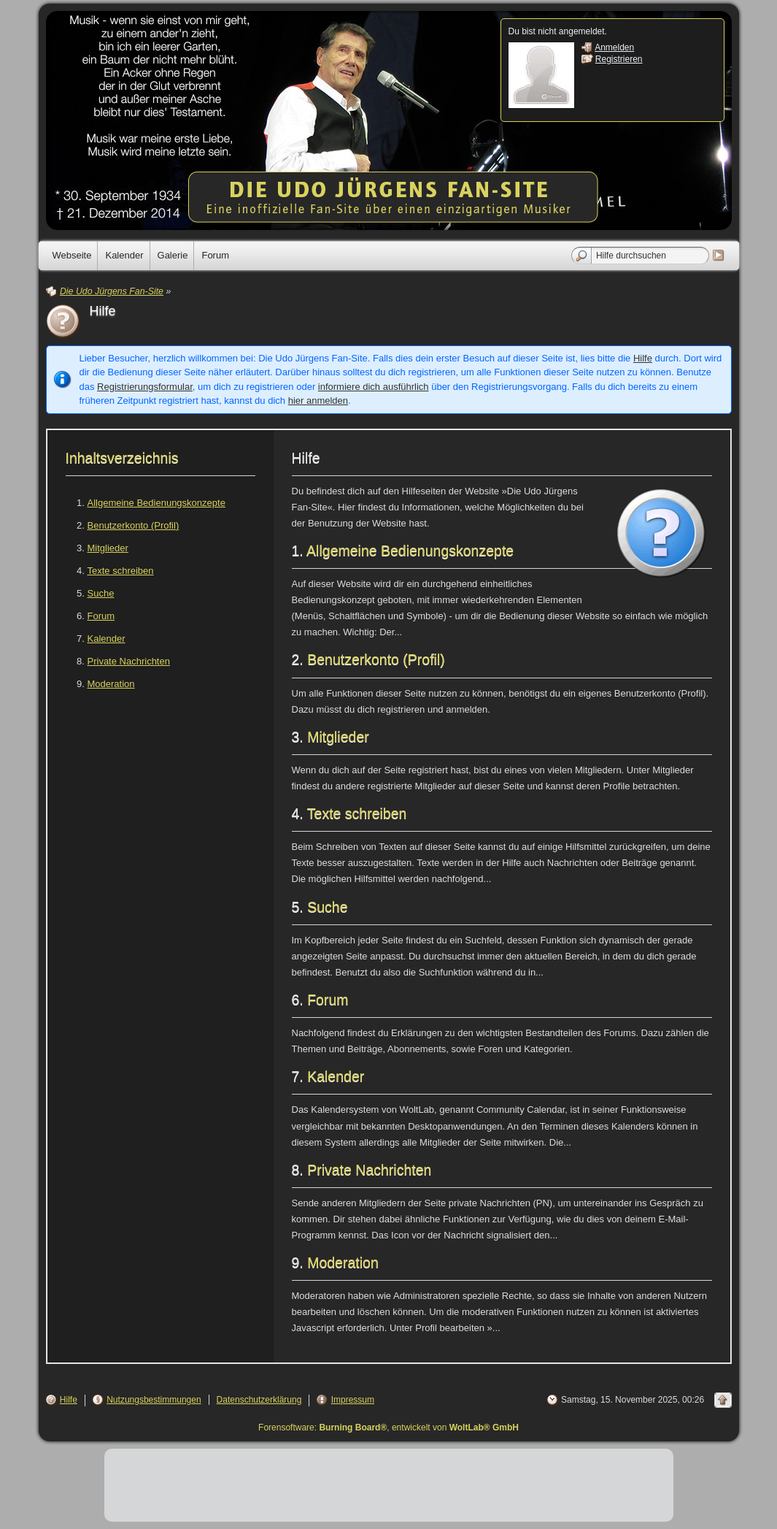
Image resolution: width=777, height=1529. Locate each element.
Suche (101, 593)
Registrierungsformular (145, 386)
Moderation (111, 683)
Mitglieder (108, 548)
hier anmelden (318, 400)
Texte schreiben (121, 570)
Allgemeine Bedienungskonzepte (156, 502)
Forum (101, 615)
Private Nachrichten (129, 661)
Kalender (106, 638)
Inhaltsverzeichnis (122, 458)
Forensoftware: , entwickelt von (388, 1427)
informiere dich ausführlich (373, 386)
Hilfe (642, 358)
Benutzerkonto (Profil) (133, 525)
